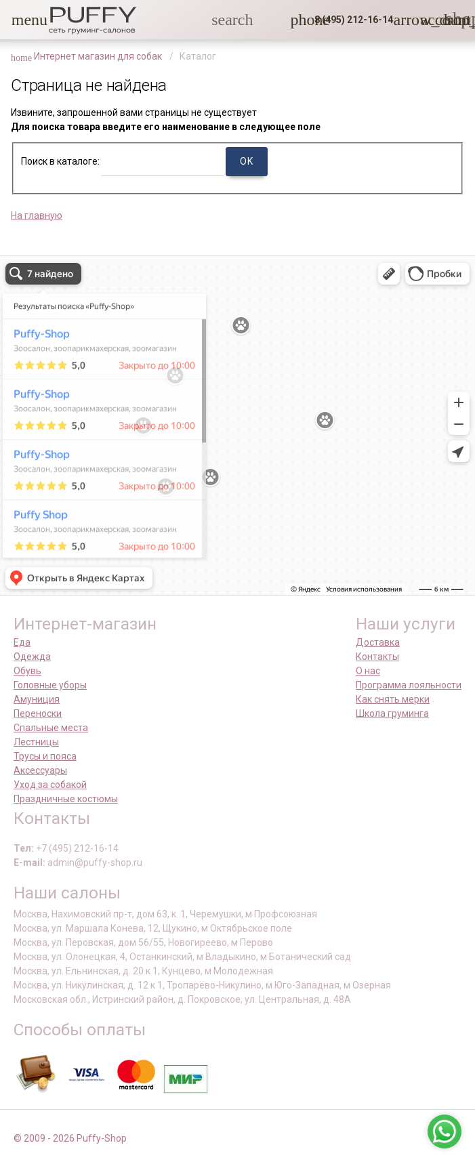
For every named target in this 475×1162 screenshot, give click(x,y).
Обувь (27, 670)
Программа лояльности (408, 685)
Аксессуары (40, 770)
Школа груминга (392, 713)
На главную (36, 215)
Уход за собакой (50, 784)
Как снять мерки (393, 699)
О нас (368, 670)
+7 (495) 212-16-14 (77, 848)
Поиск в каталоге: (60, 161)
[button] (19, 19)
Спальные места (51, 727)
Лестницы (36, 741)
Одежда (32, 656)
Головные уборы (50, 685)
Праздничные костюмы (66, 798)
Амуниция (37, 699)
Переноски (38, 713)
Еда (22, 642)
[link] (428, 19)
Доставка (378, 642)
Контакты (377, 656)
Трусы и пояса (45, 756)
